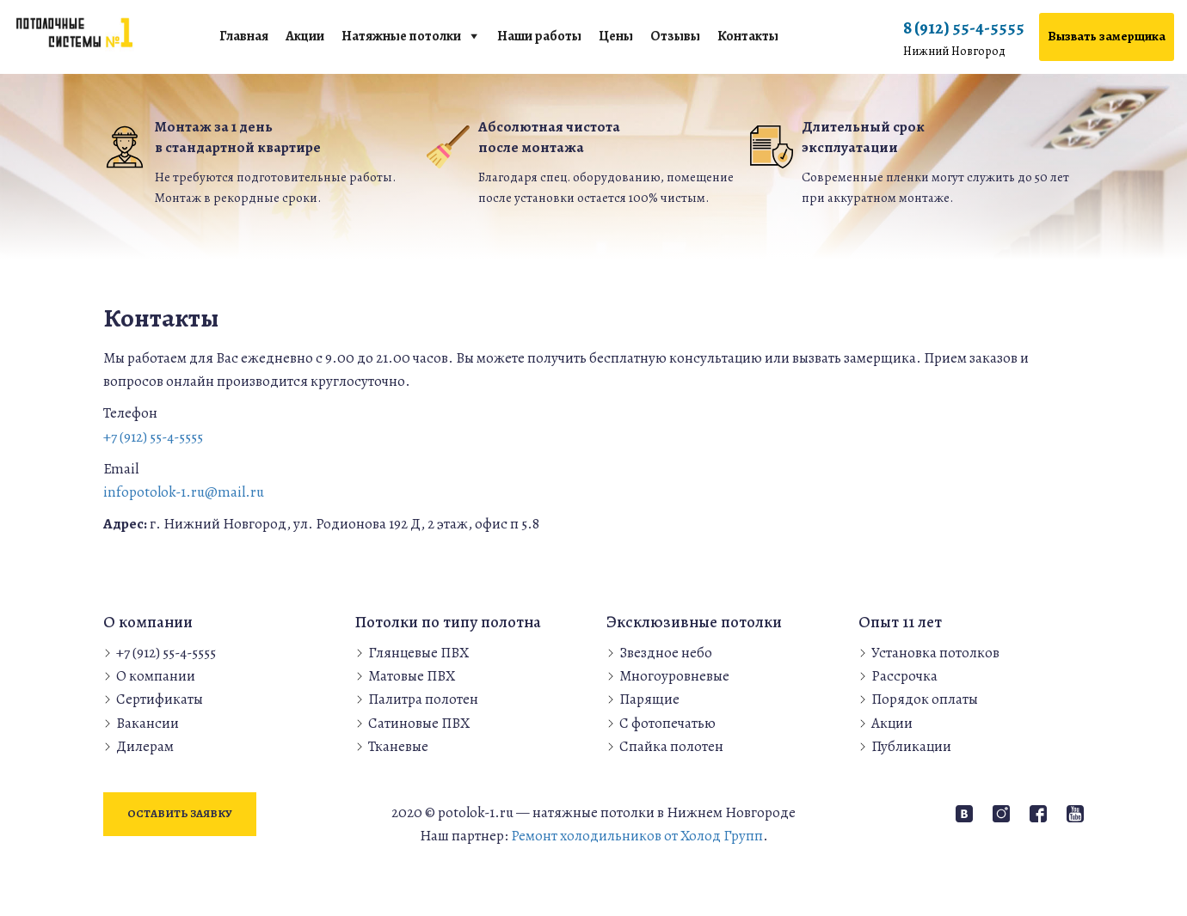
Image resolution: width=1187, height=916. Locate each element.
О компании (155, 676)
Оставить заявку (179, 813)
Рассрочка (904, 676)
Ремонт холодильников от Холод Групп (637, 836)
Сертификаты (159, 699)
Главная (243, 36)
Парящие (649, 699)
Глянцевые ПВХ (418, 653)
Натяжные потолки (401, 36)
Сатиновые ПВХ (419, 723)
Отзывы (675, 36)
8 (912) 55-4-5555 (963, 38)
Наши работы (539, 36)
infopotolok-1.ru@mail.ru (183, 492)
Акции (305, 36)
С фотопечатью (667, 723)
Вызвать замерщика (1106, 36)
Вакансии (147, 723)
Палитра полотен (423, 699)
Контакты (747, 36)
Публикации (911, 746)
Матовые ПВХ (411, 676)
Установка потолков (935, 653)
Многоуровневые (674, 676)
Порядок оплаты (924, 699)
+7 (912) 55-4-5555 (153, 437)
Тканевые (398, 746)
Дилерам (145, 746)
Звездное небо (665, 653)
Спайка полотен (671, 746)
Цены (616, 36)
